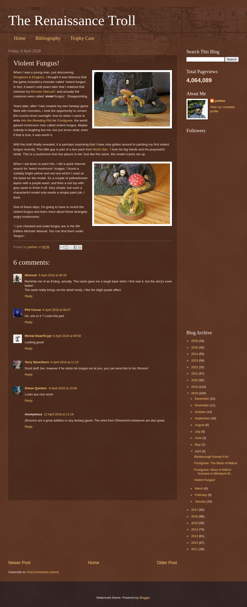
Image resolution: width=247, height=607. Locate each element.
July (198, 431)
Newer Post (19, 562)
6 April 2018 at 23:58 (63, 388)
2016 (195, 516)
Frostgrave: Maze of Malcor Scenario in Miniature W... (213, 471)
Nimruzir (31, 275)
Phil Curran (33, 310)
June (198, 438)
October (200, 412)
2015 (195, 523)
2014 (195, 529)
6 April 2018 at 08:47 (57, 310)
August (200, 425)
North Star (100, 149)
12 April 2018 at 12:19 (58, 414)
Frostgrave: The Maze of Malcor (215, 463)
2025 (195, 347)
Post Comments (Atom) (43, 572)
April (198, 451)
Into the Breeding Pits (36, 120)
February (201, 495)
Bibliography (48, 38)
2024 (195, 354)
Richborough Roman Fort (211, 456)
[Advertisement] (92, 530)
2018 (195, 393)
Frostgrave (65, 120)
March (199, 488)
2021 (195, 373)
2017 (195, 510)
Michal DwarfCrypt (38, 336)
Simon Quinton (36, 388)
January (200, 501)
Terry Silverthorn (37, 362)
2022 (195, 367)
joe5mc (220, 101)
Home (20, 38)
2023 (195, 360)
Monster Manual (42, 91)
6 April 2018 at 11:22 (65, 362)
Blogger (144, 597)
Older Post (167, 562)
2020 (195, 380)
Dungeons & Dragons (28, 77)
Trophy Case (82, 38)
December (202, 398)
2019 (195, 387)
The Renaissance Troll (72, 20)
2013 (195, 536)
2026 (195, 341)
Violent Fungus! (204, 480)
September (203, 418)
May (198, 444)
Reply (29, 296)
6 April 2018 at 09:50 (67, 336)
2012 (195, 542)
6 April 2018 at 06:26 (52, 275)
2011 (195, 549)
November (202, 405)
